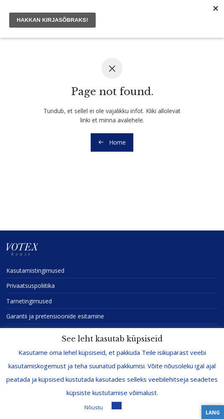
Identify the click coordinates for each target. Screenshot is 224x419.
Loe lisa (135, 407)
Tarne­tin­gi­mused (29, 301)
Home (112, 142)
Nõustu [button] (93, 407)
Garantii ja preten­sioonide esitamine (55, 316)
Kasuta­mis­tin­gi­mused (35, 270)
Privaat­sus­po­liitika (30, 286)
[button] (117, 405)
